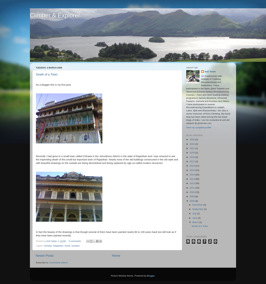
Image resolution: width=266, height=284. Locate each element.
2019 (192, 152)
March (195, 222)
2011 (192, 188)
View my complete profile (198, 127)
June (195, 218)
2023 (192, 144)
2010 (192, 192)
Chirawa (48, 246)
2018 (192, 157)
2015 (192, 170)
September (198, 209)
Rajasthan (58, 246)
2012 (192, 183)
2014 (192, 174)
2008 (192, 201)
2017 (192, 161)
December (197, 205)
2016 (192, 166)
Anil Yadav (210, 71)
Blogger (151, 276)
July (194, 213)
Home (116, 255)
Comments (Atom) (59, 262)
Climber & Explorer (55, 15)
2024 (192, 139)
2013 (192, 179)
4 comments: (75, 241)
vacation (75, 246)
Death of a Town (47, 74)
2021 (192, 148)
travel (67, 246)
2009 (192, 196)
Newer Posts (45, 255)
